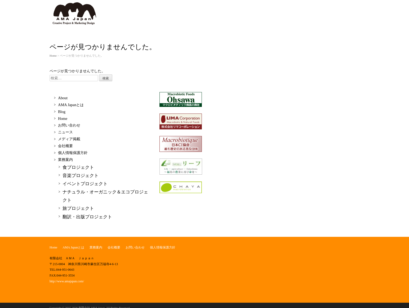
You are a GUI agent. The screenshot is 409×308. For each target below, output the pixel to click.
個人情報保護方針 (73, 153)
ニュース (65, 132)
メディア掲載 (69, 139)
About (63, 98)
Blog (61, 112)
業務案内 (65, 159)
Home (53, 55)
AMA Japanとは (71, 105)
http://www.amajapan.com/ (67, 281)
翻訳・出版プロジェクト (87, 216)
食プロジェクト (78, 167)
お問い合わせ (69, 125)
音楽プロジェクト (81, 175)
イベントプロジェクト (85, 183)
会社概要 (65, 146)
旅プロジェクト (78, 208)
